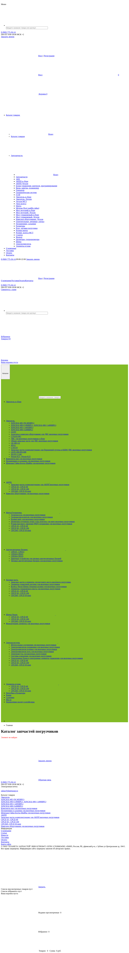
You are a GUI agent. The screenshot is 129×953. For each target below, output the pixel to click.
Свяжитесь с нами (8, 289)
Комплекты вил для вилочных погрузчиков (24, 459)
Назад (32, 134)
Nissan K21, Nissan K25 (21, 456)
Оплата (22, 281)
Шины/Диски (49, 615)
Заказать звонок (7, 37)
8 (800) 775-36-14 (8, 32)
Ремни (8, 695)
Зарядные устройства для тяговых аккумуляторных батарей (36, 558)
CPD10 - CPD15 (17, 552)
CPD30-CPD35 (17, 556)
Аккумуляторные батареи (54, 550)
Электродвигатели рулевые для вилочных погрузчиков (34, 649)
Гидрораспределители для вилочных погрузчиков (32, 517)
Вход (40, 56)
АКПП (46, 482)
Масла (8, 700)
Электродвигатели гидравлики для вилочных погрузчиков (35, 647)
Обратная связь (26, 780)
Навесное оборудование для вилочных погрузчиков (27, 493)
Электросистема (50, 643)
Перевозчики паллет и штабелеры (20, 702)
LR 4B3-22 (15, 443)
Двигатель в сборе (13, 402)
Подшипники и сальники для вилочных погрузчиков (28, 461)
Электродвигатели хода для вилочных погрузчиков (32, 652)
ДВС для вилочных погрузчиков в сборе (28, 439)
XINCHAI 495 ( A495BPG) (22, 427)
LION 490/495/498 (18, 452)
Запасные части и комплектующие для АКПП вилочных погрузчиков (40, 485)
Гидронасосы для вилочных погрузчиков (28, 515)
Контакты (29, 281)
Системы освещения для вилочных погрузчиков (31, 656)
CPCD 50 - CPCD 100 (20, 489)
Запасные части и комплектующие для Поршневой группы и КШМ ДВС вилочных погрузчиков (51, 450)
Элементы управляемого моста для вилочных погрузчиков (35, 589)
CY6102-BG (16, 436)
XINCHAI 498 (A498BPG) (22, 430)
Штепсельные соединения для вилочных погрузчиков (33, 645)
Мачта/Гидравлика (51, 513)
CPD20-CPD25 (17, 554)
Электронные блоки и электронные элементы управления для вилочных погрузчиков (47, 658)
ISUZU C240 (16, 454)
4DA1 (13, 445)
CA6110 (14, 448)
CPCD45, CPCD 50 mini (21, 491)
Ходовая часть (50, 580)
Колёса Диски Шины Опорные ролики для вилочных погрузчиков (39, 586)
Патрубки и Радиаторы (15, 693)
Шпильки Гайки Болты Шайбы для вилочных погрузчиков (30, 463)
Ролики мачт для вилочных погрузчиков (28, 519)
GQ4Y (13, 432)
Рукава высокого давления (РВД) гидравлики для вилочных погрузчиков (41, 524)
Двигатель (48, 421)
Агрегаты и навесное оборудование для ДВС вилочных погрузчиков (39, 434)
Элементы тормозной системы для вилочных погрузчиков (35, 584)
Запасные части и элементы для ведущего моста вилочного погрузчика (41, 582)
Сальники (10, 697)
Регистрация (49, 56)
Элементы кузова (51, 684)
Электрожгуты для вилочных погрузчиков (28, 654)
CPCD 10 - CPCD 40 (19, 487)
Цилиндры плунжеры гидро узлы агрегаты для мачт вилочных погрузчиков (43, 521)
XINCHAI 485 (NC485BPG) (22, 423)
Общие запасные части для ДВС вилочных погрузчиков (34, 441)
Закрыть (60, 887)
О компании (6, 281)
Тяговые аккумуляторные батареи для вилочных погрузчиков (37, 561)
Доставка (15, 281)
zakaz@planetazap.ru (9, 791)
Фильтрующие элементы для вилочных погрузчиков (28, 623)
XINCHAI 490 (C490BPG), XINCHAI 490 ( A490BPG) (33, 425)
